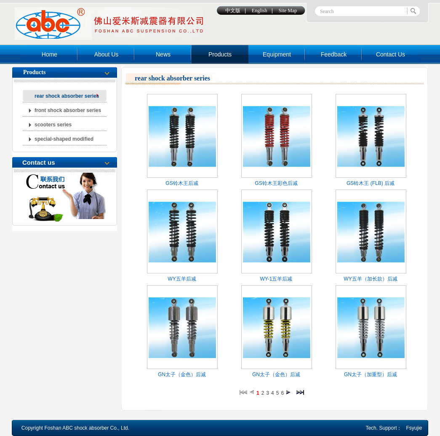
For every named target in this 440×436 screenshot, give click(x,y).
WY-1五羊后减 (276, 279)
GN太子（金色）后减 (182, 374)
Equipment (277, 54)
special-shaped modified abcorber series (64, 140)
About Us (106, 54)
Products (220, 54)
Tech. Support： (383, 428)
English (259, 10)
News (163, 54)
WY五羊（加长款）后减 (370, 279)
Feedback (334, 54)
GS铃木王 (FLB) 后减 (371, 183)
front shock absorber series (68, 110)
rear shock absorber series (67, 96)
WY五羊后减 (182, 279)
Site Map (288, 10)
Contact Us (390, 54)
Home (49, 54)
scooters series (53, 125)
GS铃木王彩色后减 (276, 183)
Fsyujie (414, 428)
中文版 (232, 10)
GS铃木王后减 (181, 183)
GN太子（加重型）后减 (370, 374)
